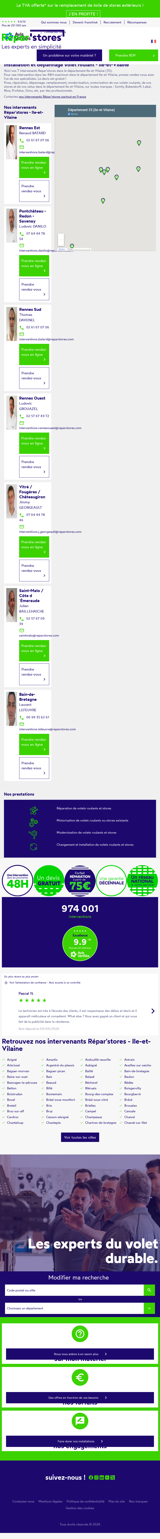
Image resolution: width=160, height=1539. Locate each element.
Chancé (129, 1117)
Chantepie (53, 1123)
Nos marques (138, 1501)
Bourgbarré (132, 1094)
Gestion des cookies (80, 1508)
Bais (49, 1077)
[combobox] (80, 1308)
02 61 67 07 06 (34, 140)
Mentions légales (50, 1501)
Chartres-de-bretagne (100, 1123)
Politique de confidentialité (85, 1501)
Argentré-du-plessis (60, 1065)
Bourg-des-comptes (99, 1094)
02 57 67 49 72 (34, 416)
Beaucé (51, 1083)
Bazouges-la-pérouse (22, 1083)
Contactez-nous (23, 1501)
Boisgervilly (132, 1088)
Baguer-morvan (18, 1071)
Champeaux (93, 1117)
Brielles (90, 1105)
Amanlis (52, 1060)
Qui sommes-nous (54, 22)
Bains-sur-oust (17, 1077)
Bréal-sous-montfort (60, 1100)
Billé (49, 1088)
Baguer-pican (55, 1071)
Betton (11, 1088)
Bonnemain (54, 1094)
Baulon (129, 1077)
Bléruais (90, 1088)
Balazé (89, 1077)
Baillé (89, 1071)
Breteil (11, 1105)
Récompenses (137, 22)
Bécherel (91, 1083)
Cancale (129, 1111)
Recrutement (112, 22)
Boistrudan (14, 1094)
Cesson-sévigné (57, 1117)
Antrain (129, 1060)
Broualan (130, 1105)
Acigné (12, 1060)
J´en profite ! (83, 13)
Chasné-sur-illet (135, 1123)
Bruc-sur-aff (15, 1111)
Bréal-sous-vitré (96, 1100)
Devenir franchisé (85, 22)
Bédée (128, 1083)
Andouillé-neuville (98, 1060)
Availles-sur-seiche (137, 1065)
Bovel (11, 1100)
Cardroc (13, 1117)
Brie (49, 1105)
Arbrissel (13, 1065)
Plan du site (117, 1501)
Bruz (49, 1111)
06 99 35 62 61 (34, 717)
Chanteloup (15, 1123)
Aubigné (91, 1065)
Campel (90, 1111)
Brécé (128, 1100)
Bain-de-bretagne (136, 1071)
